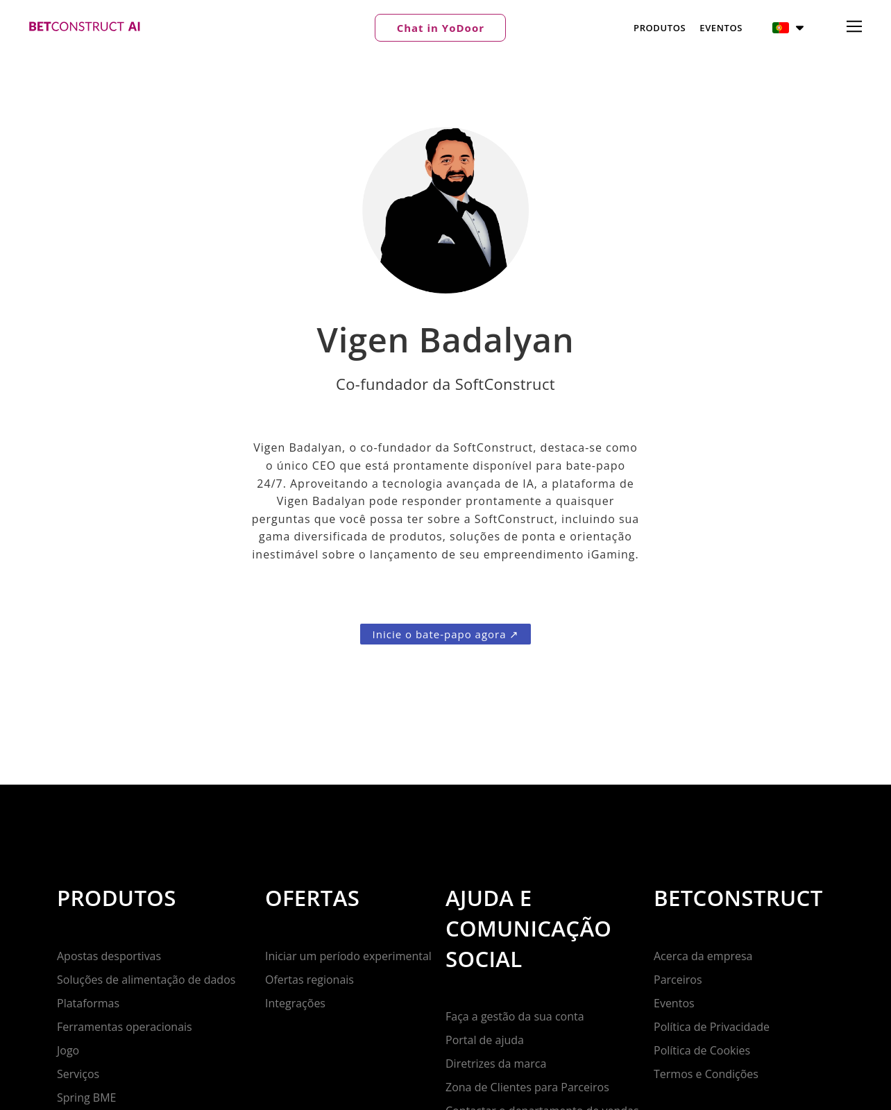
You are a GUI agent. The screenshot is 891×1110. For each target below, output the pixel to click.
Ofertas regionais (309, 979)
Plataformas (88, 1003)
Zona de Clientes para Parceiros (527, 1087)
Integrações (295, 1003)
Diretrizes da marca (496, 1063)
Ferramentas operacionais (124, 1026)
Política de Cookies (702, 1050)
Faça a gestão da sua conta (515, 1016)
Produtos (660, 28)
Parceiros (678, 979)
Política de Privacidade (712, 1026)
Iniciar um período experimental (348, 956)
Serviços (78, 1074)
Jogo (68, 1050)
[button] (440, 28)
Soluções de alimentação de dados (146, 979)
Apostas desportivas (109, 956)
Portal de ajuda (485, 1040)
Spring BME (86, 1097)
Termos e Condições (706, 1074)
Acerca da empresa (703, 956)
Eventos (720, 28)
